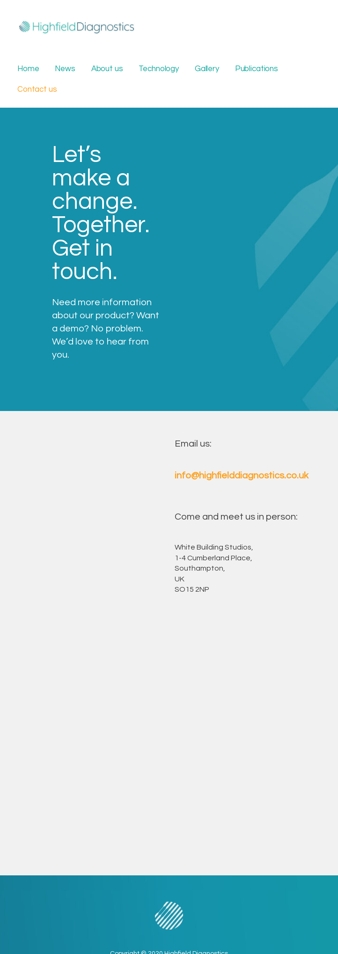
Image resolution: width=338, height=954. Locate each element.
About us (107, 69)
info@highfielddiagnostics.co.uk (242, 475)
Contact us (37, 89)
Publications (256, 69)
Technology (158, 69)
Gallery (207, 69)
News (65, 69)
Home (28, 69)
